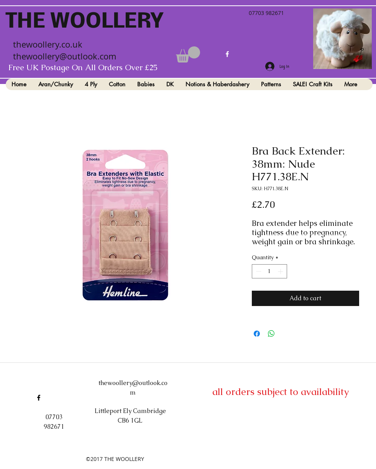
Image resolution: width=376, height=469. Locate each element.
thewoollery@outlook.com (64, 56)
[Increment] (281, 271)
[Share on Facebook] (256, 333)
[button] (188, 54)
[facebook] (227, 54)
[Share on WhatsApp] (271, 333)
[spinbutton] (269, 271)
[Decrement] (258, 271)
